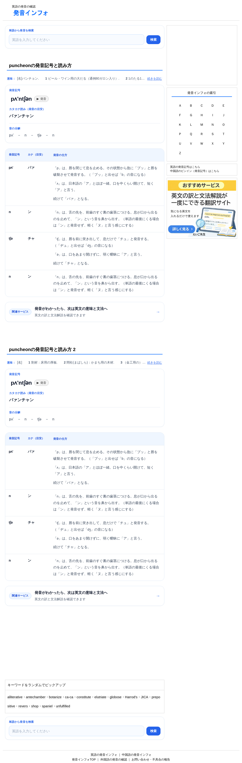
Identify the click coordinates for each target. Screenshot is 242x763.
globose (116, 697)
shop (34, 706)
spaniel (47, 706)
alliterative (15, 697)
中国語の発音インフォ (136, 754)
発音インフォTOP (84, 759)
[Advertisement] (136, 10)
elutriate (100, 697)
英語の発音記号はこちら (185, 166)
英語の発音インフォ (104, 754)
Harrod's (131, 697)
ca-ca (69, 697)
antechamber (36, 697)
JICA (144, 697)
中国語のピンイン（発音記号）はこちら (194, 170)
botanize (55, 697)
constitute (84, 697)
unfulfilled (63, 706)
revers (23, 706)
